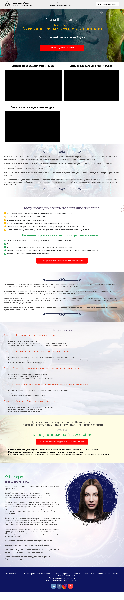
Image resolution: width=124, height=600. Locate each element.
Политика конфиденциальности (62, 578)
